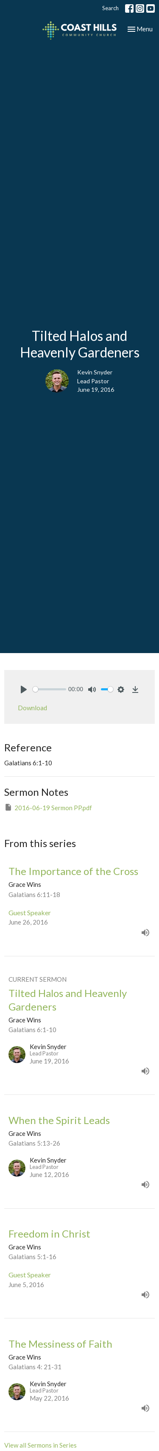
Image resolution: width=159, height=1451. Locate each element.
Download (32, 708)
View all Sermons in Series (40, 1445)
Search (110, 8)
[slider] (49, 689)
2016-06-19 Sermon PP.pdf (48, 807)
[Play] (24, 689)
